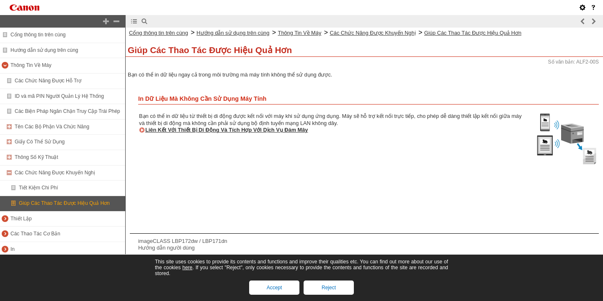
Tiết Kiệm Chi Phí (38, 188)
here (187, 267)
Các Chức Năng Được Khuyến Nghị (55, 173)
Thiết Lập (21, 219)
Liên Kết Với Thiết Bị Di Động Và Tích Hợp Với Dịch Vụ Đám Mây (226, 130)
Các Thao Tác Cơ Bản (35, 234)
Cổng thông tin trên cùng (38, 35)
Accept (274, 288)
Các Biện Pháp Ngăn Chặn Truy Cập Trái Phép (67, 111)
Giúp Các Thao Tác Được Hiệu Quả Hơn (64, 203)
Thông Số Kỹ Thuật (36, 157)
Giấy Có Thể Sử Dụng (39, 142)
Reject (329, 288)
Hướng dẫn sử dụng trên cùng (44, 50)
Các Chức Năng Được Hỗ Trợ (48, 81)
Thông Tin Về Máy (31, 65)
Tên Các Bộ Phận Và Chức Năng (52, 127)
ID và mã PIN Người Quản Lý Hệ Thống (59, 96)
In (12, 249)
